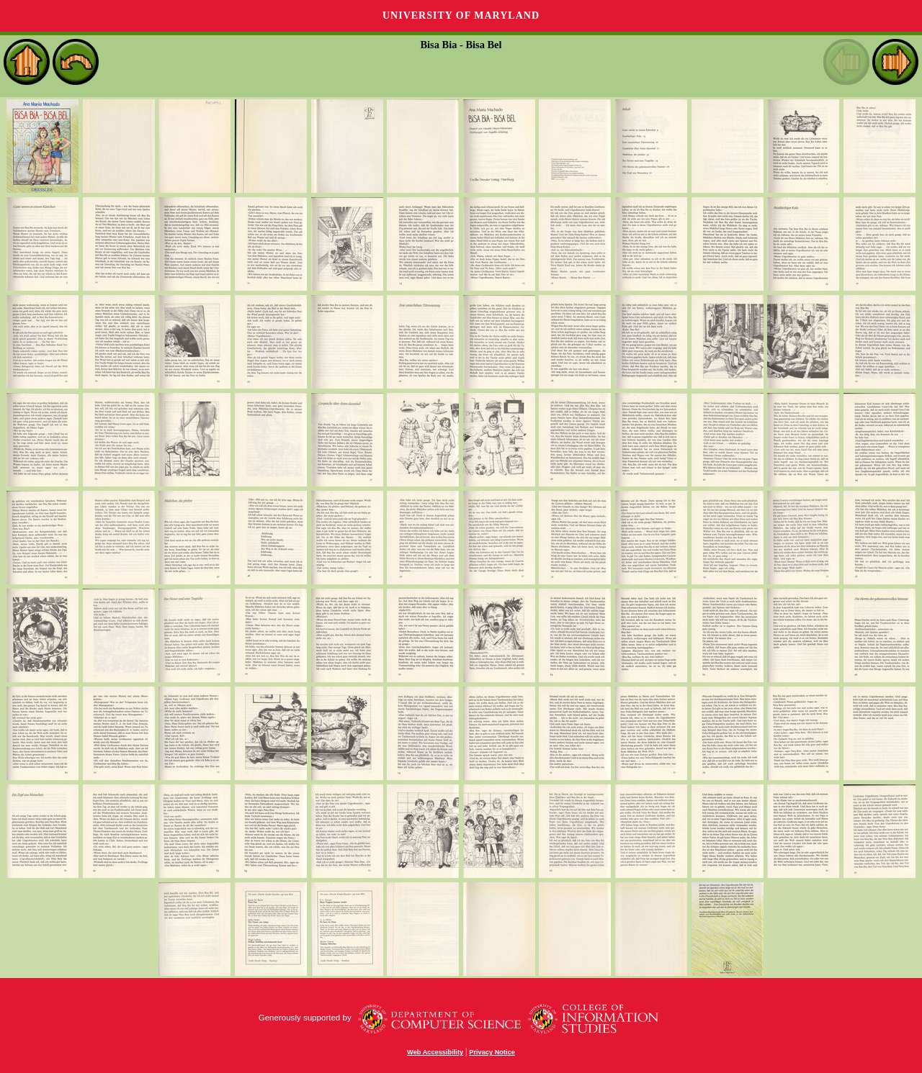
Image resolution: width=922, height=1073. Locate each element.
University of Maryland (461, 15)
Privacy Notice (492, 1052)
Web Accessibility (435, 1052)
